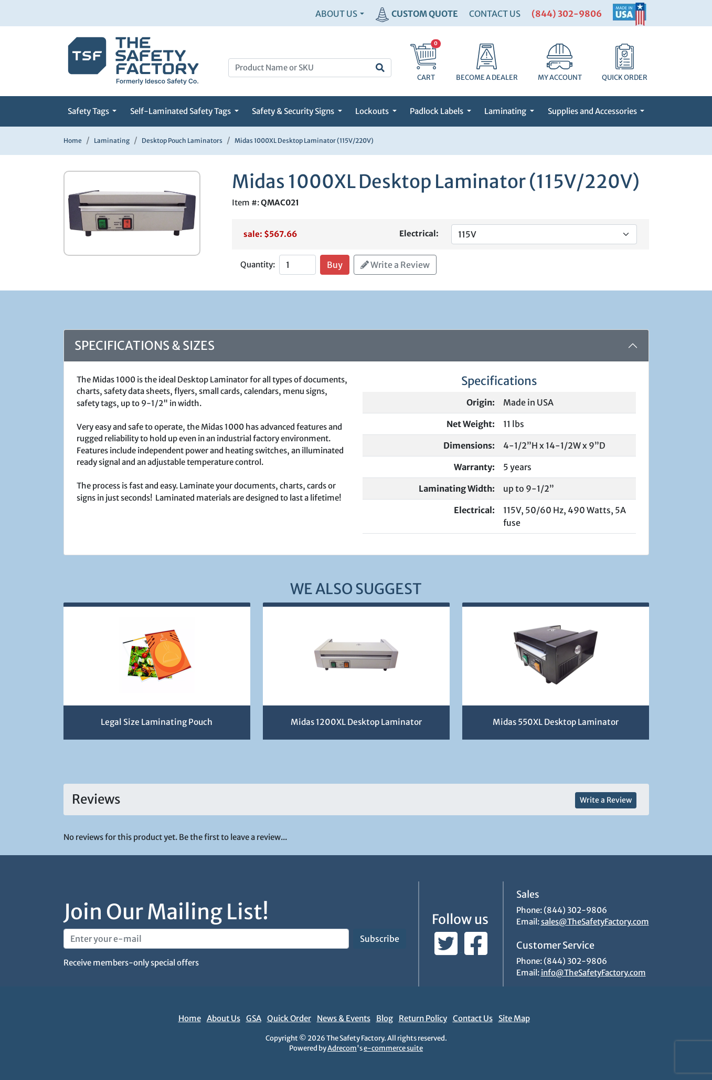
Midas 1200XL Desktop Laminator (356, 722)
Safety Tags (89, 111)
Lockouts (372, 111)
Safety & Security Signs (294, 111)
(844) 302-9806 (567, 13)
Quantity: (257, 264)
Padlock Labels (437, 111)
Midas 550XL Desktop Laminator (556, 722)
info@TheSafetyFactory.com (593, 973)
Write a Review (395, 264)
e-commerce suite (393, 1048)
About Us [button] (336, 13)
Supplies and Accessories (593, 111)
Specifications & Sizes (145, 345)
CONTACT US (494, 13)
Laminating (506, 111)
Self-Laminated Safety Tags (181, 111)
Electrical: (419, 233)
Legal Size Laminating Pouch (156, 722)
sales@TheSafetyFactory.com (595, 922)
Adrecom (342, 1048)
